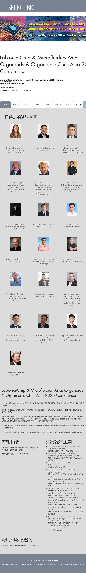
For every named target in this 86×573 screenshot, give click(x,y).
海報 (26, 104)
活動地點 (58, 104)
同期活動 (79, 104)
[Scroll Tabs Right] (84, 104)
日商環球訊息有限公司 (77, 565)
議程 (37, 104)
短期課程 (69, 104)
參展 (47, 104)
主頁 (5, 104)
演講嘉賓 (16, 104)
